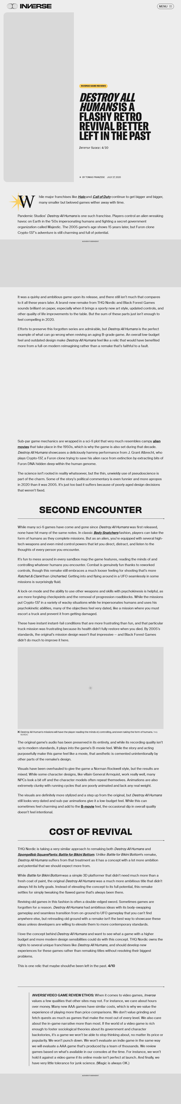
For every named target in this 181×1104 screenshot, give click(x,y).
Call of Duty (102, 197)
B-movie (87, 806)
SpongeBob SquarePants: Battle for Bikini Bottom (56, 854)
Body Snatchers (106, 533)
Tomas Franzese (95, 177)
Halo (82, 197)
